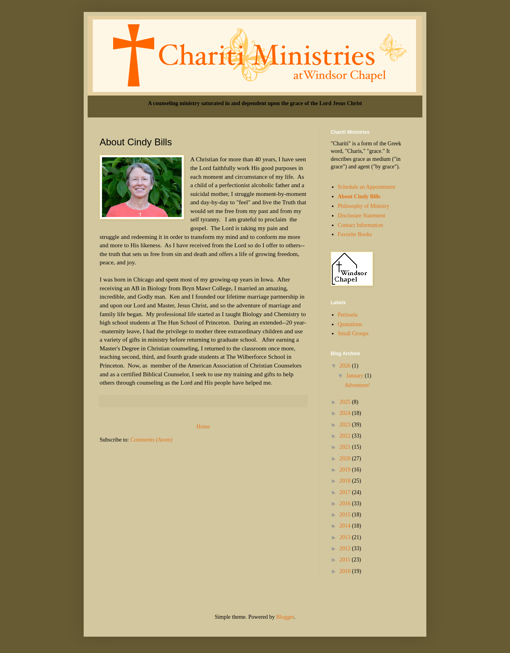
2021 (345, 447)
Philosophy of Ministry (364, 206)
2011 (345, 560)
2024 (345, 413)
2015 (345, 515)
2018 (345, 481)
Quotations (350, 324)
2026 (345, 366)
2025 (345, 402)
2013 (345, 537)
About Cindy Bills (359, 196)
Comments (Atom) (151, 440)
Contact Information (360, 225)
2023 (345, 425)
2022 (345, 436)
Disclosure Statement (361, 216)
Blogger (285, 617)
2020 (345, 458)
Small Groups (353, 333)
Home (203, 427)
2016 (345, 503)
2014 (345, 526)
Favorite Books (355, 234)
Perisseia (348, 315)
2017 (345, 492)
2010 (345, 571)
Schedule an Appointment (367, 187)
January (355, 376)
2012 (345, 548)
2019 (345, 470)
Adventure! (357, 385)
